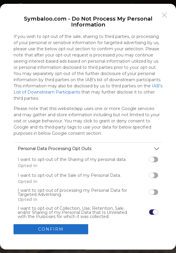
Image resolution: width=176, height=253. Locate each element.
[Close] (164, 15)
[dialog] (88, 126)
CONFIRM (51, 229)
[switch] (153, 159)
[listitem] (88, 149)
